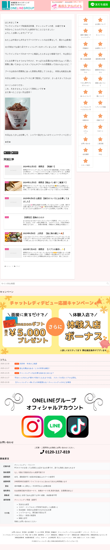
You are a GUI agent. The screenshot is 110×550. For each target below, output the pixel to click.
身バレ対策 (40, 538)
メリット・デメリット (94, 535)
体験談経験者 (30, 540)
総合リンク (99, 540)
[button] (108, 286)
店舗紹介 (55, 535)
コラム (50, 540)
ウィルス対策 (38, 535)
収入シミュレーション (80, 540)
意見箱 (21, 535)
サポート (58, 540)
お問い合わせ (12, 535)
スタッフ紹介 (55, 543)
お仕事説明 (67, 540)
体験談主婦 (87, 538)
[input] (55, 286)
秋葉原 (15, 152)
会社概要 (29, 535)
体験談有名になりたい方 (15, 540)
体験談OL (64, 538)
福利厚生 (49, 538)
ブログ (7, 152)
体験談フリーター (76, 538)
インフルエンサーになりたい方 (17, 538)
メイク (56, 538)
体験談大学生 (98, 538)
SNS (91, 540)
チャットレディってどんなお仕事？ (73, 535)
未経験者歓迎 (41, 540)
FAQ (32, 538)
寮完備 (48, 535)
